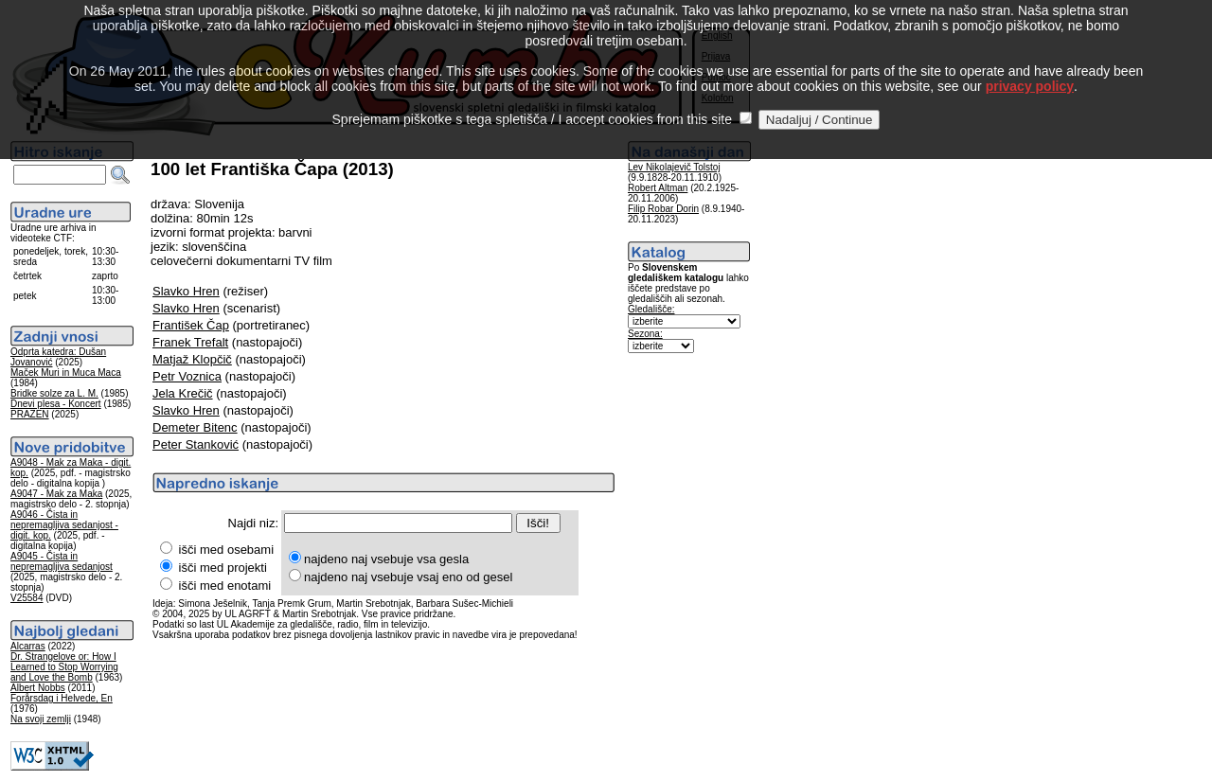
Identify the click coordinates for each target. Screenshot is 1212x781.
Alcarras (27, 646)
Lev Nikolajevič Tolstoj (674, 167)
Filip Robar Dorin (663, 209)
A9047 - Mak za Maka (56, 493)
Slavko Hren (186, 291)
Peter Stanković (195, 444)
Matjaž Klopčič (192, 359)
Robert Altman (657, 188)
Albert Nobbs (37, 688)
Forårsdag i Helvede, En (61, 698)
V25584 (26, 598)
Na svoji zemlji (40, 719)
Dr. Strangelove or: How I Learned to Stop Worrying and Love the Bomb (64, 667)
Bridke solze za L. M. (54, 393)
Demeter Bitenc (195, 427)
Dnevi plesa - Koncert (55, 404)
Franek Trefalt (190, 342)
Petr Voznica (187, 376)
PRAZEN (29, 414)
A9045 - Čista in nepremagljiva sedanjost (61, 561)
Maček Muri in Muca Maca (65, 372)
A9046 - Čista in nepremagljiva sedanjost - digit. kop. (64, 525)
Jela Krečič (182, 393)
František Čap (190, 325)
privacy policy (1030, 65)
